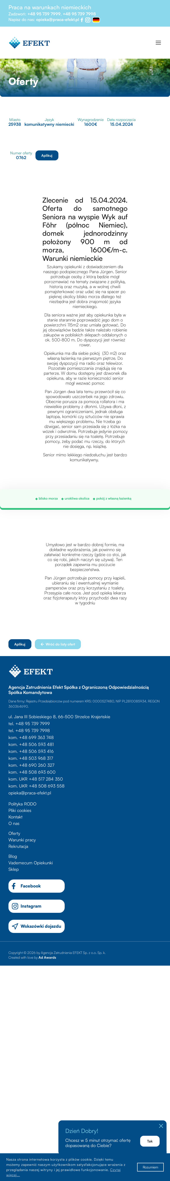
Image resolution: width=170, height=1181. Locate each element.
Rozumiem (150, 1167)
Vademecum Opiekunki (30, 862)
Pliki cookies (19, 810)
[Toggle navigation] (158, 42)
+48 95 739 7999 (44, 13)
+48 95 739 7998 (79, 13)
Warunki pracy (22, 839)
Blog (12, 856)
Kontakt (15, 817)
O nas (13, 823)
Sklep (13, 869)
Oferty (14, 833)
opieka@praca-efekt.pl (57, 19)
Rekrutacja (18, 846)
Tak (150, 1141)
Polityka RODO (22, 804)
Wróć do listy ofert (58, 644)
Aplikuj (46, 155)
